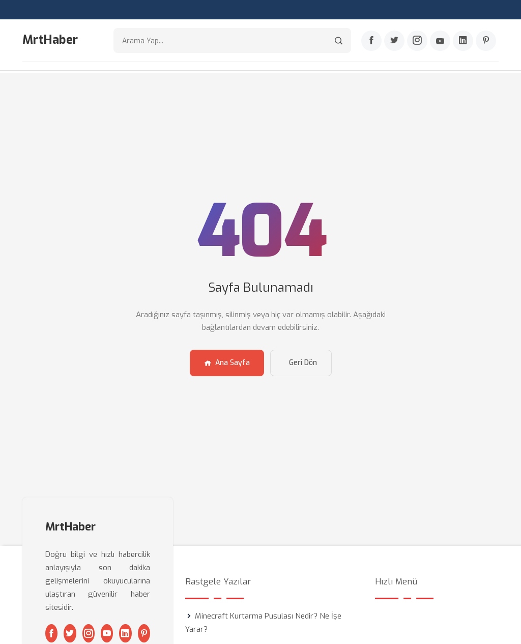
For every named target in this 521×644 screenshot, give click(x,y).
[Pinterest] (486, 41)
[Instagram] (417, 41)
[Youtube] (440, 41)
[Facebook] (371, 41)
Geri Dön (303, 362)
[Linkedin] (463, 41)
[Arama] (338, 41)
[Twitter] (394, 41)
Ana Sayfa (227, 362)
